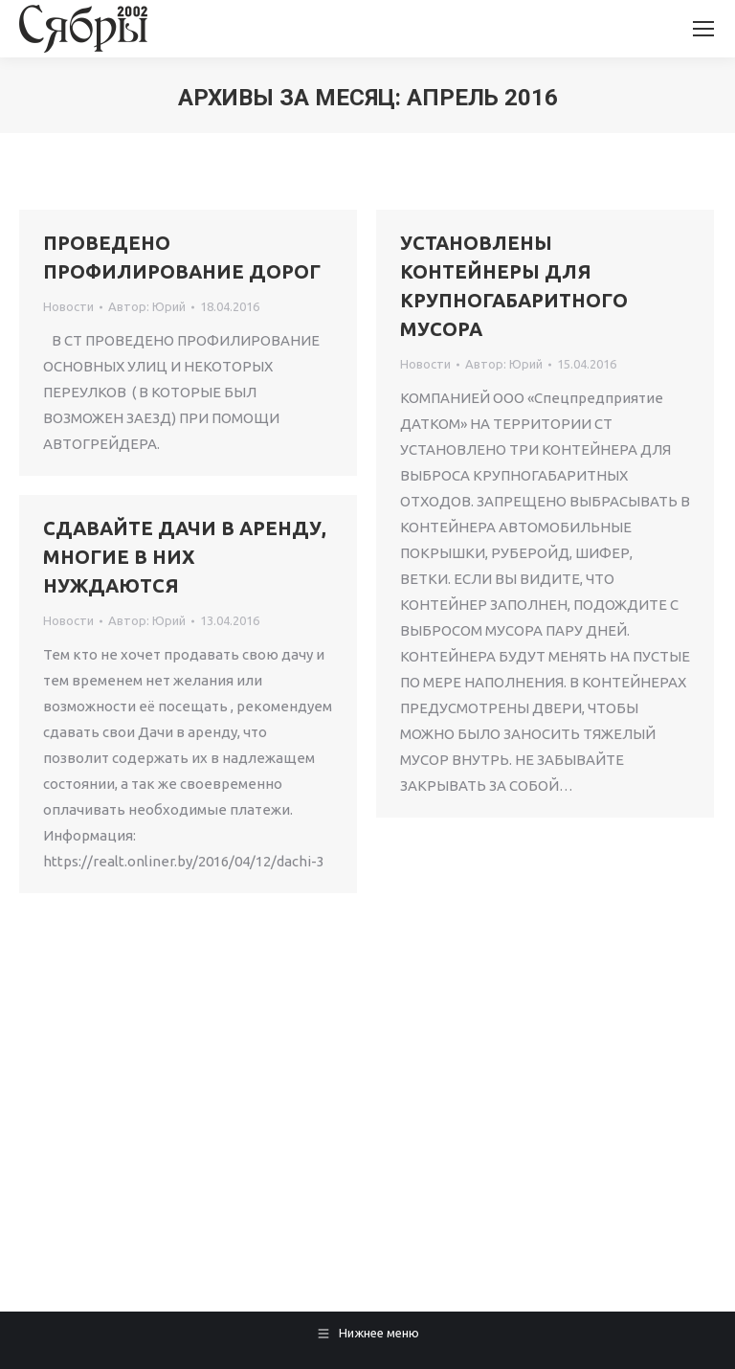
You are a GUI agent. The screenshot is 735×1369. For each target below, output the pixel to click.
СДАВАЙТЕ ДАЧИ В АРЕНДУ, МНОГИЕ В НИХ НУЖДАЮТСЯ (184, 556)
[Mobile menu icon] (703, 28)
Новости (68, 306)
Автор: (147, 306)
